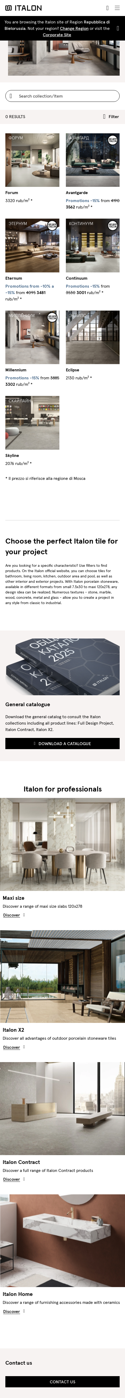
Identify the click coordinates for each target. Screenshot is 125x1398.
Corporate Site (57, 34)
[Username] (62, 96)
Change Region (74, 28)
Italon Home (18, 1294)
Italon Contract (21, 1162)
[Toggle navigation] (117, 8)
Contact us (62, 1381)
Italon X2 (13, 1029)
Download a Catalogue (62, 743)
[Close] (116, 28)
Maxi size (13, 897)
